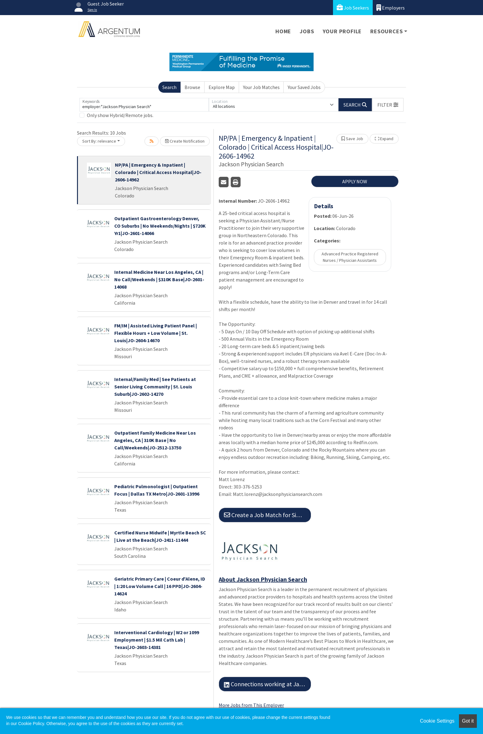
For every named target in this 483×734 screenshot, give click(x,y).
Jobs (307, 31)
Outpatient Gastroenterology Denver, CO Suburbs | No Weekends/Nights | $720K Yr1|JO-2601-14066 (160, 225)
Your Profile (342, 31)
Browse (192, 87)
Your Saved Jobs (304, 87)
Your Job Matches (261, 87)
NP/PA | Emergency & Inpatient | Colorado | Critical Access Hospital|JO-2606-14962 (158, 172)
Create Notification (185, 141)
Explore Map (222, 87)
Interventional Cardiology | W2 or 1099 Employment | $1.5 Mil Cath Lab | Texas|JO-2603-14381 (156, 639)
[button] (388, 105)
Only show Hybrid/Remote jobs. (120, 115)
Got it (468, 721)
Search (169, 87)
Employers (390, 7)
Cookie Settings (437, 721)
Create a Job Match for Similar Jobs (267, 515)
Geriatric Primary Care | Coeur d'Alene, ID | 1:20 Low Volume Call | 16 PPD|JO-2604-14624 (159, 586)
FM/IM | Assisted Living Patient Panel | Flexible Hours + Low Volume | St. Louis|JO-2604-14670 (155, 332)
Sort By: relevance (99, 141)
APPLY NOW (354, 181)
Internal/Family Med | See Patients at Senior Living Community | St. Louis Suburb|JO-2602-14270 (155, 386)
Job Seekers (353, 7)
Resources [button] (386, 31)
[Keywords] (144, 105)
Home (283, 31)
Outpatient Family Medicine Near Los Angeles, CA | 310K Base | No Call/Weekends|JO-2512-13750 (155, 440)
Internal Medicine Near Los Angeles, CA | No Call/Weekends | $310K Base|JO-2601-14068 (159, 279)
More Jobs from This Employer (251, 705)
